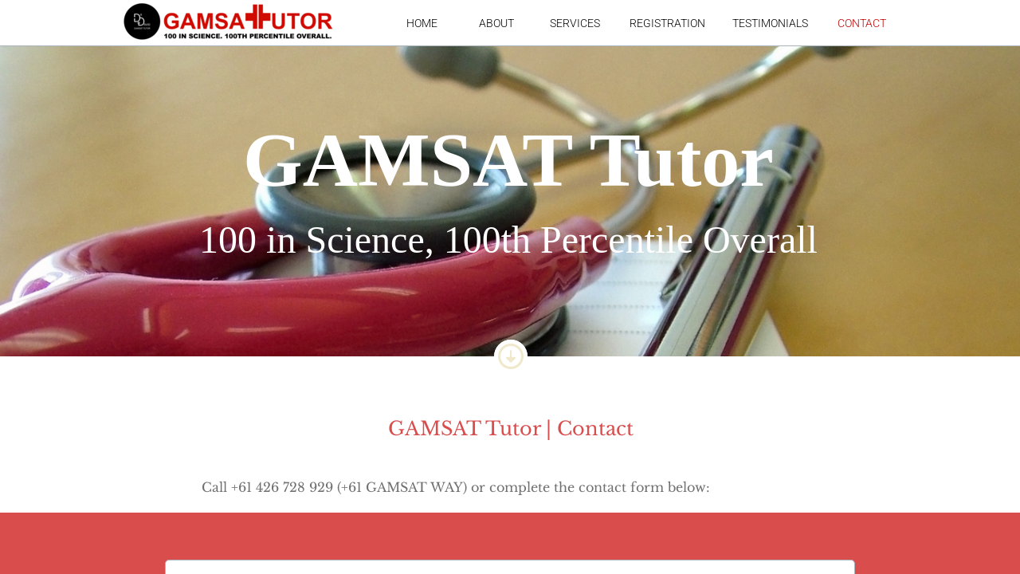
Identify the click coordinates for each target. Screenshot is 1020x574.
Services (575, 23)
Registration (667, 23)
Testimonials (770, 23)
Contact (862, 23)
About (496, 23)
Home (421, 23)
